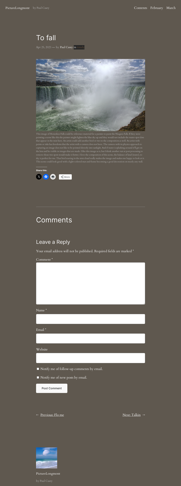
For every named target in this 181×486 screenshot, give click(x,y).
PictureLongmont (17, 8)
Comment (44, 259)
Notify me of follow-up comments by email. (71, 369)
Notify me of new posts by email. (63, 377)
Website (42, 349)
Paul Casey (66, 47)
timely (80, 47)
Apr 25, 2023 (43, 47)
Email (41, 330)
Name (41, 310)
